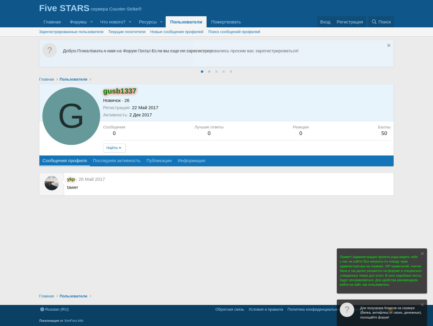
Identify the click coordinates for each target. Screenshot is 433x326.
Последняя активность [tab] (116, 160)
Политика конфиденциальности (316, 309)
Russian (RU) (54, 309)
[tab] (202, 71)
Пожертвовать (226, 21)
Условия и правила (266, 309)
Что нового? (112, 21)
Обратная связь (229, 309)
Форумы (78, 21)
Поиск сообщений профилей (234, 31)
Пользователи (186, 21)
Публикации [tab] (159, 160)
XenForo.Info (74, 320)
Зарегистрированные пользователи (71, 31)
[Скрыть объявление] (388, 46)
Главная (52, 21)
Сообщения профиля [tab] (64, 160)
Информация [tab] (191, 160)
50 (384, 133)
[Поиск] (381, 21)
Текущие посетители (127, 31)
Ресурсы (148, 21)
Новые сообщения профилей (177, 31)
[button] (91, 21)
